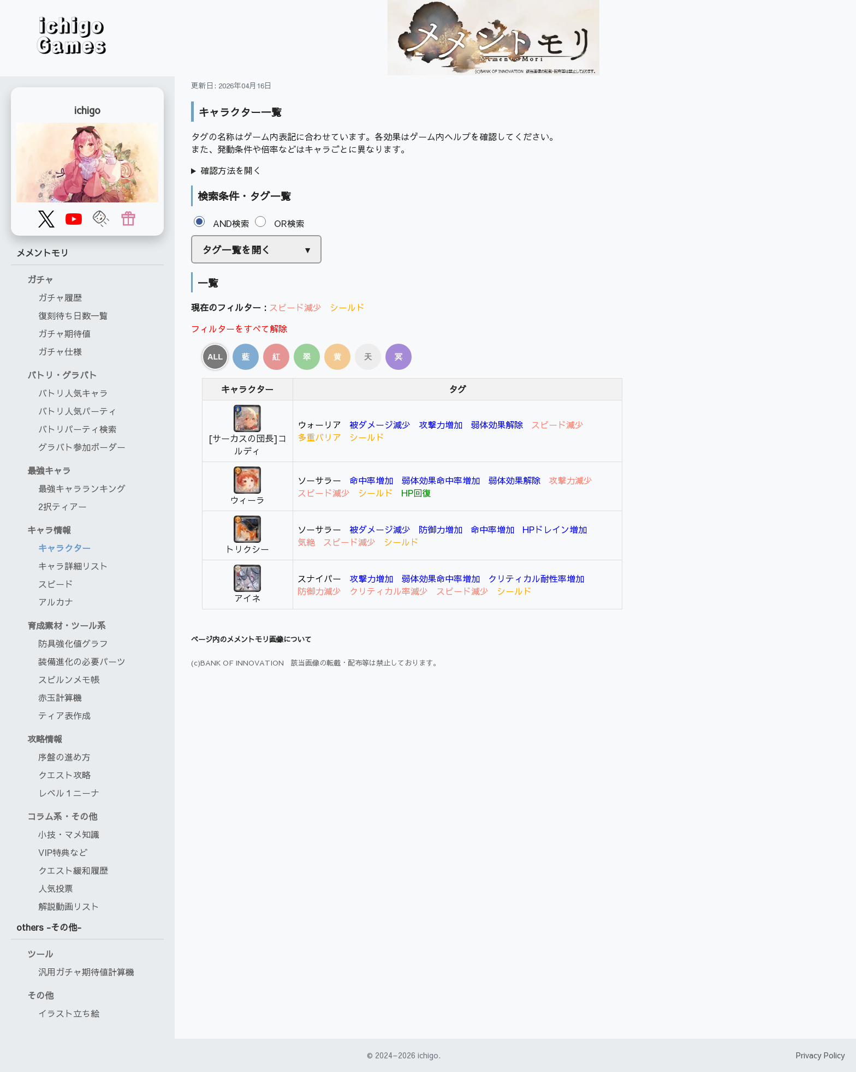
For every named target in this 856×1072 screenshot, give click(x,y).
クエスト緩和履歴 (73, 870)
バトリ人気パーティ (77, 411)
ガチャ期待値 (64, 333)
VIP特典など (62, 852)
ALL (215, 356)
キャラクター (64, 548)
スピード (55, 584)
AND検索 (221, 223)
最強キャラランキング (82, 488)
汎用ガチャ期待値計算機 (86, 972)
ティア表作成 (64, 715)
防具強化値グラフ (73, 643)
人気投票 (55, 888)
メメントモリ (42, 253)
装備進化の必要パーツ (82, 661)
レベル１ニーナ (68, 793)
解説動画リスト (68, 906)
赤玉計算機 (60, 697)
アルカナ (55, 602)
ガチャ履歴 (60, 297)
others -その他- (48, 927)
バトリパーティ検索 (77, 429)
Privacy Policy (820, 1055)
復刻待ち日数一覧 (73, 315)
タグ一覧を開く (236, 249)
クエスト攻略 (64, 775)
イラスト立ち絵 (68, 1013)
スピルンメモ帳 (68, 679)
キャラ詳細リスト (73, 566)
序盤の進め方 (64, 757)
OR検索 (280, 223)
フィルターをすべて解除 (239, 328)
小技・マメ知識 (68, 834)
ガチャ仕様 (60, 351)
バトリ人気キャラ (73, 393)
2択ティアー (62, 506)
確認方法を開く (230, 170)
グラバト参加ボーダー (82, 447)
